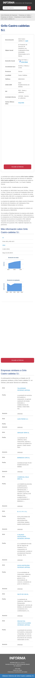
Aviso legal (17, 668)
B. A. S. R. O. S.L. (22, 511)
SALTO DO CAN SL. (23, 594)
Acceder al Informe (17, 167)
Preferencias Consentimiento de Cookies (17, 672)
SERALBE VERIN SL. (23, 432)
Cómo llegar (23, 62)
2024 (3, 245)
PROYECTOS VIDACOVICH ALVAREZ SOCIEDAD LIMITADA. (24, 623)
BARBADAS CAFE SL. (23, 457)
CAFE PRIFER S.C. (22, 419)
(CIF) (26, 41)
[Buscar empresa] (15, 8)
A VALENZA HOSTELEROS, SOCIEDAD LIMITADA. (23, 536)
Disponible (21, 102)
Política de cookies (17, 670)
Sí (3, 237)
